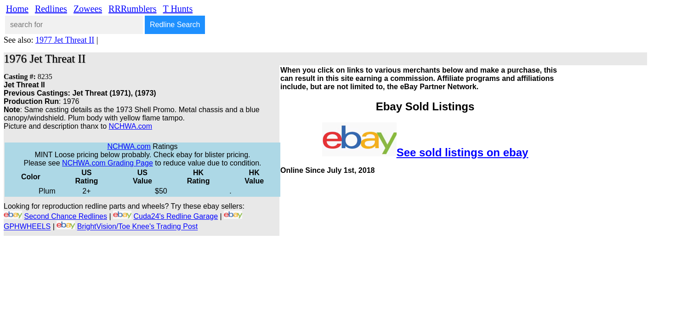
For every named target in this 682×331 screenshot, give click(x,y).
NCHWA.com (131, 126)
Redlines (51, 9)
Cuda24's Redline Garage (176, 216)
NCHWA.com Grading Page (107, 163)
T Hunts (178, 9)
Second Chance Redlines (65, 216)
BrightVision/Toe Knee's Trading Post (137, 227)
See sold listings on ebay (463, 152)
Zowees (88, 9)
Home (17, 9)
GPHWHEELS (27, 227)
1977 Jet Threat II (64, 40)
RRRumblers (132, 9)
